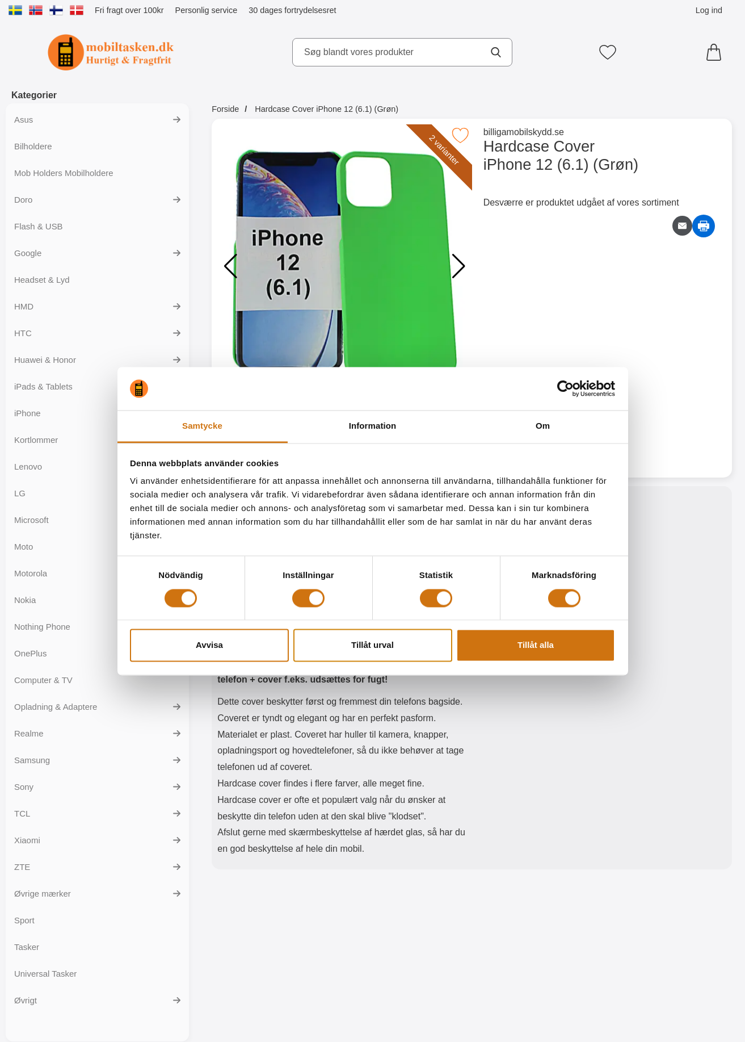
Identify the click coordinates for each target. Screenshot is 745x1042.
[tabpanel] (342, 680)
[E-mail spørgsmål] (682, 226)
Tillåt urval (372, 645)
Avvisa (209, 645)
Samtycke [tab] (202, 426)
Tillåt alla (535, 645)
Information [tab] (373, 426)
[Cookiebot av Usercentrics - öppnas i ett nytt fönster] (565, 388)
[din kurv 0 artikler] (717, 52)
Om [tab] (543, 426)
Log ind (709, 10)
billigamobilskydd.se (523, 132)
